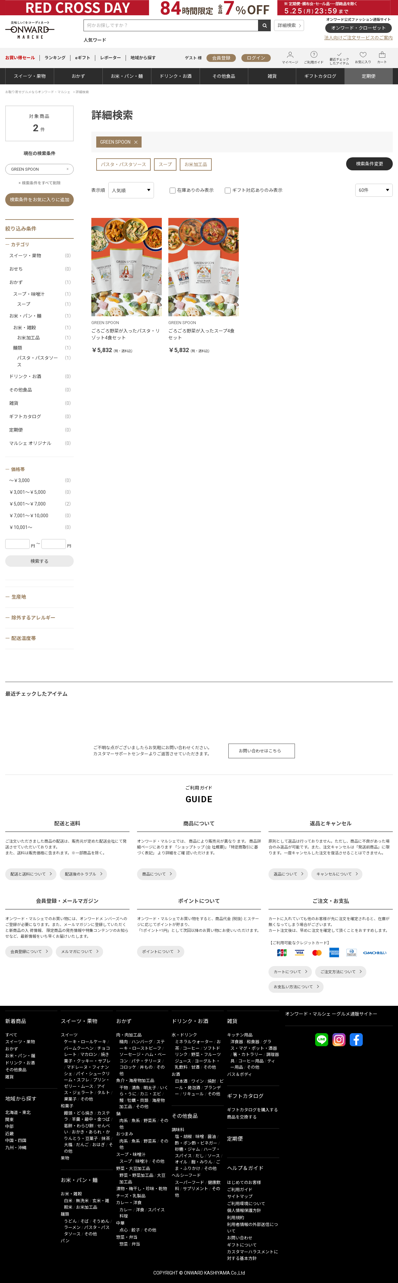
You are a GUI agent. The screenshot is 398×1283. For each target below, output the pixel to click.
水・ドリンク (184, 1035)
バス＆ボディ (239, 1074)
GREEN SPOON (115, 142)
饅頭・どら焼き (79, 1113)
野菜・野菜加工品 (136, 1175)
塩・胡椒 (183, 1136)
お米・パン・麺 (127, 76)
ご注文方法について (338, 972)
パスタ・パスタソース (123, 164)
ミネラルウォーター (194, 1041)
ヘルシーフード (186, 1175)
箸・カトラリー (248, 1054)
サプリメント (195, 1188)
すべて (11, 1035)
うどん (70, 1221)
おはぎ (98, 1144)
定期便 (368, 76)
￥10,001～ (41, 527)
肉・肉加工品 (129, 1035)
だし (199, 1155)
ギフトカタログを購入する (252, 1109)
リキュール (193, 1093)
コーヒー (191, 1048)
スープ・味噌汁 (43, 294)
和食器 (253, 1041)
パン (65, 1240)
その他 (86, 1099)
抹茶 (105, 1138)
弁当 (135, 1244)
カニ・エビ (150, 1093)
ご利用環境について (246, 1203)
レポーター (110, 57)
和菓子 (67, 1106)
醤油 (211, 1136)
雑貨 (272, 76)
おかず (78, 76)
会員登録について (26, 951)
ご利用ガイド (314, 57)
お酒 (176, 1074)
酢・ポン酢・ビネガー (196, 1143)
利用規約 (235, 1217)
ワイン (197, 1081)
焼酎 (211, 1081)
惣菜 (123, 1244)
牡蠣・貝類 (137, 1100)
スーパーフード (189, 1182)
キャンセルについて (334, 874)
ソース (213, 1155)
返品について (285, 874)
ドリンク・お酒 (175, 76)
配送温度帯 (23, 638)
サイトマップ (240, 1196)
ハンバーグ (142, 1041)
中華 (120, 1223)
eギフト (82, 57)
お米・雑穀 (43, 327)
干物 (123, 1087)
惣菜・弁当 (126, 1237)
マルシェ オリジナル (41, 443)
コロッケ (127, 1067)
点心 (123, 1230)
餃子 (135, 1230)
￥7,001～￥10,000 (41, 515)
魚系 (135, 1120)
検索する (39, 561)
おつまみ (124, 1134)
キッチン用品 (240, 1035)
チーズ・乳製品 (130, 1195)
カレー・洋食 (129, 1202)
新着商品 (15, 1021)
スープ (165, 164)
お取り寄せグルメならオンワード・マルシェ (37, 92)
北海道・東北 (18, 1112)
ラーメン (72, 1227)
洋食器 (236, 1041)
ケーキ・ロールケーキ (85, 1041)
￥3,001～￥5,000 (41, 492)
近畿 (9, 1133)
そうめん (100, 1221)
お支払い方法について (293, 987)
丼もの (146, 1067)
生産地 (18, 597)
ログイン (256, 58)
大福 (68, 1144)
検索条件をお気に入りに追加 (39, 199)
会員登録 (221, 58)
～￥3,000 (41, 480)
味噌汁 (141, 1161)
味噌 (199, 1136)
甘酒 (195, 1067)
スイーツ (69, 1035)
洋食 (140, 1209)
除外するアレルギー (33, 618)
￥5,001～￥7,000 (41, 504)
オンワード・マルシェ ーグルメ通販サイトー (331, 1014)
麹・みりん (201, 1162)
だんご (82, 1144)
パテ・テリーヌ (146, 1061)
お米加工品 (195, 164)
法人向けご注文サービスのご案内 (358, 37)
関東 (9, 1119)
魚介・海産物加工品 (135, 1080)
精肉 (123, 1041)
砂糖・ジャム (187, 1149)
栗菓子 (70, 1099)
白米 (68, 1200)
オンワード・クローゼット (358, 28)
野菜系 (150, 1120)
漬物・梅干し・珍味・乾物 (141, 1188)
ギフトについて (242, 1245)
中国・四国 (15, 1140)
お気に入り (363, 57)
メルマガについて (76, 951)
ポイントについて (158, 951)
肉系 (123, 1120)
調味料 (178, 1129)
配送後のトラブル (80, 874)
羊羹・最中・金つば (91, 1119)
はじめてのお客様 (244, 1182)
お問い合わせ (240, 1237)
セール (20, 57)
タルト (103, 1092)
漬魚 (135, 1087)
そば (84, 1221)
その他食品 (223, 76)
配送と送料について (28, 874)
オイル (181, 1162)
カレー (125, 1209)
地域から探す (143, 57)
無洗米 (82, 1200)
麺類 (43, 348)
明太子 (150, 1087)
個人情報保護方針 (244, 1210)
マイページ (290, 57)
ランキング (55, 57)
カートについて (287, 972)
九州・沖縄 (15, 1147)
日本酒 (181, 1081)
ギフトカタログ (320, 76)
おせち (41, 269)
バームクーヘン (79, 1048)
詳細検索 (287, 25)
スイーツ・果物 (30, 76)
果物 (65, 1158)
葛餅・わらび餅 (79, 1125)
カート (382, 57)
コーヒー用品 (251, 1061)
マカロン (88, 1054)
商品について (154, 874)
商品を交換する (242, 1117)
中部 (9, 1126)
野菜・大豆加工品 (133, 1168)
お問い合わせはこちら (260, 750)
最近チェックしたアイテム (339, 57)
